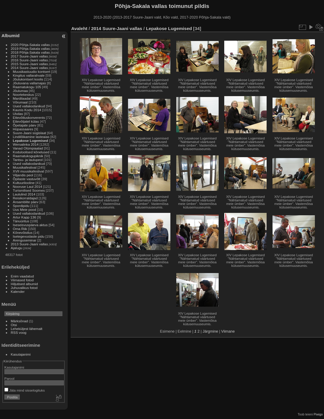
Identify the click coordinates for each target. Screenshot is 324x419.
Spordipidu (21, 206)
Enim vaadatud (22, 276)
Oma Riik (20, 229)
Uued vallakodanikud (29, 106)
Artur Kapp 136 (24, 217)
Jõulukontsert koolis (28, 79)
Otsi (14, 325)
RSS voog (18, 332)
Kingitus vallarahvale (29, 75)
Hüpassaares (23, 129)
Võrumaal (20, 102)
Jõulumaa (20, 91)
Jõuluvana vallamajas (29, 83)
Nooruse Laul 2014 (27, 186)
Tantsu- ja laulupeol (28, 160)
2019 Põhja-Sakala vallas (30, 48)
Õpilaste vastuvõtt (27, 179)
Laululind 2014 (24, 194)
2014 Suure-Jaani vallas (29, 68)
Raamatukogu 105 (27, 87)
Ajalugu (16, 248)
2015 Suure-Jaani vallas (29, 64)
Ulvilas (18, 114)
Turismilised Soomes (29, 190)
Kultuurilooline (24, 183)
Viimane (228, 331)
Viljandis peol (23, 175)
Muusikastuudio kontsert (31, 71)
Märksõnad (19, 321)
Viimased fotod (22, 280)
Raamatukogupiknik (28, 156)
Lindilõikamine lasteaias (31, 137)
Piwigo (318, 414)
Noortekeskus (23, 94)
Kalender (18, 291)
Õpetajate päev (24, 125)
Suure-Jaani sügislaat (29, 133)
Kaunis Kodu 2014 (27, 110)
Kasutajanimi (21, 354)
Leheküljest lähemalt (26, 329)
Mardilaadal (22, 98)
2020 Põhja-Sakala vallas (30, 45)
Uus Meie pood (24, 209)
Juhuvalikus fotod (24, 288)
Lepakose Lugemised (30, 140)
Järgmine (210, 331)
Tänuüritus (21, 221)
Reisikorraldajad (25, 198)
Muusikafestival (24, 167)
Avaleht (79, 28)
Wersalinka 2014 (26, 144)
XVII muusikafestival (28, 171)
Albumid (10, 35)
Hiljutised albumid (24, 284)
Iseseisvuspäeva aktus (30, 225)
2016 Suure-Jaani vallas (29, 60)
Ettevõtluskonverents (29, 117)
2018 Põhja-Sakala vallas (30, 52)
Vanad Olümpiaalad (28, 148)
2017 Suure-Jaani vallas (29, 56)
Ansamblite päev (26, 202)
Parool (9, 378)
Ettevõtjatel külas (26, 121)
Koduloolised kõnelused (31, 152)
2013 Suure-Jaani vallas (29, 244)
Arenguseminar (24, 240)
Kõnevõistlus (23, 232)
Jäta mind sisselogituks (24, 390)
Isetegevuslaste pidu (28, 236)
